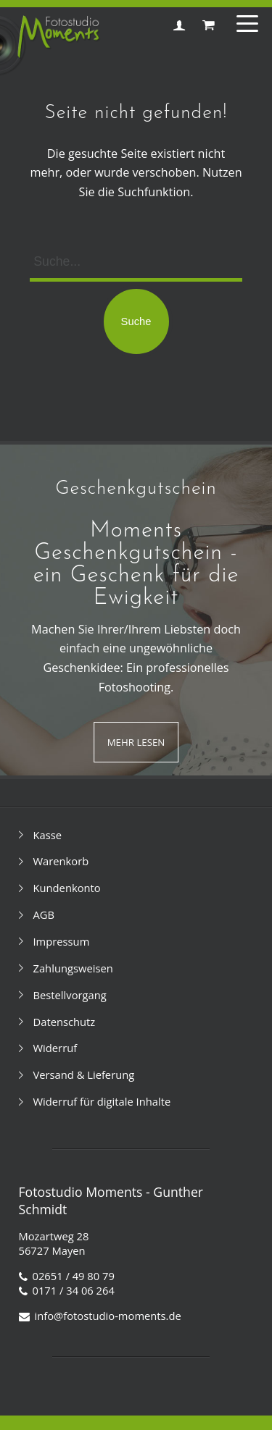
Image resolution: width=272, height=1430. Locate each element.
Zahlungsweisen (73, 968)
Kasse (47, 835)
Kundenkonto (67, 887)
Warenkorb (61, 861)
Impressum (61, 941)
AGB (44, 914)
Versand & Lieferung (84, 1074)
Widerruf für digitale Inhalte (102, 1101)
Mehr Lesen (136, 742)
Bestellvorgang (70, 995)
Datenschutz (64, 1021)
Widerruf (55, 1047)
